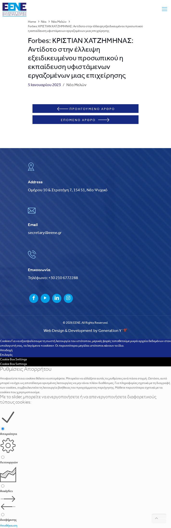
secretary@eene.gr (45, 233)
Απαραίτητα (8, 434)
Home (32, 21)
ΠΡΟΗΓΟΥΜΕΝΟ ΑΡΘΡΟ (86, 109)
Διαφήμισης (8, 519)
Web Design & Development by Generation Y (86, 331)
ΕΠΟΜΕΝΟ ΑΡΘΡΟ (85, 120)
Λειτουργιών (9, 462)
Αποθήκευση (8, 525)
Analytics (6, 491)
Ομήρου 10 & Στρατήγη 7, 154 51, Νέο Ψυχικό (68, 190)
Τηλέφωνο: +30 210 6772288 (53, 278)
